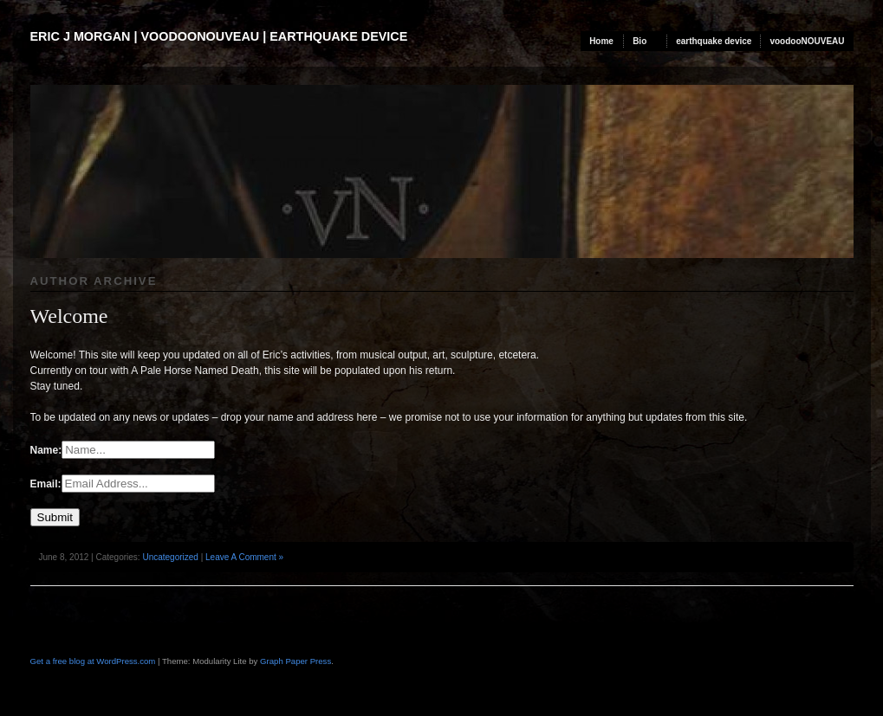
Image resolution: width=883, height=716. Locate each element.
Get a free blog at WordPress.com (93, 661)
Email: (46, 484)
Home (601, 41)
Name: (46, 450)
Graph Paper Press (295, 661)
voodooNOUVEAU (806, 41)
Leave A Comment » (244, 557)
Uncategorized (170, 557)
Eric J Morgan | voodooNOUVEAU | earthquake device (219, 36)
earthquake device (713, 41)
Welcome (69, 316)
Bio (639, 41)
